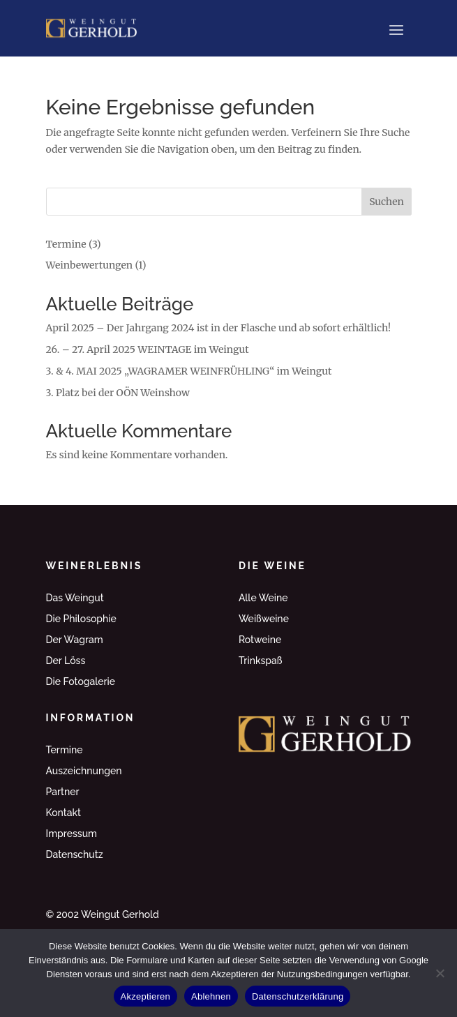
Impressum (72, 834)
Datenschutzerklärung (297, 996)
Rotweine (260, 640)
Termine (66, 244)
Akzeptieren (145, 996)
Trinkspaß (261, 661)
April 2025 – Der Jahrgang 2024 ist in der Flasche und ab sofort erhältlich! (218, 328)
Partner (63, 792)
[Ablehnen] (440, 973)
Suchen (386, 201)
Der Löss (66, 661)
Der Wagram (74, 640)
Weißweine (264, 619)
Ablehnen (211, 996)
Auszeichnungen (84, 771)
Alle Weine (263, 598)
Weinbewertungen (89, 265)
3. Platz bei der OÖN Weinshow (118, 392)
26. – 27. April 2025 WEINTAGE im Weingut (147, 349)
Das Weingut (75, 598)
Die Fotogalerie (81, 682)
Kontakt (63, 813)
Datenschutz (74, 855)
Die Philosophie (81, 619)
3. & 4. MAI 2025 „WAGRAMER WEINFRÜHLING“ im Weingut (189, 371)
